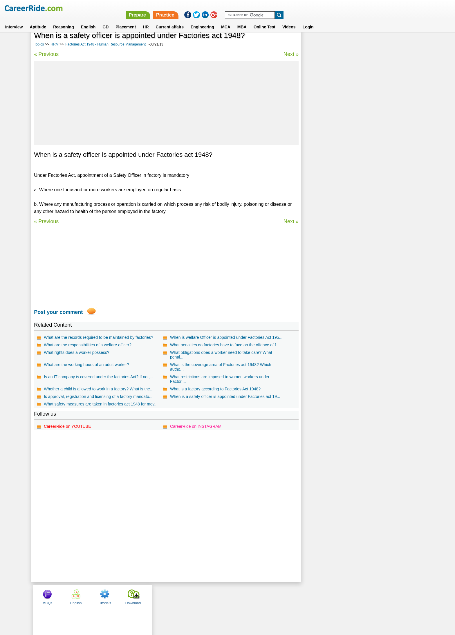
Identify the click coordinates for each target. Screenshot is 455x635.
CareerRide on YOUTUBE (67, 426)
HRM (55, 44)
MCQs (317, 44)
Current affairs (170, 20)
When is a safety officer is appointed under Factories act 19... (225, 396)
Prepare (304, 8)
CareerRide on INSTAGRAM (195, 426)
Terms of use (224, 595)
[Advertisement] (166, 103)
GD (105, 20)
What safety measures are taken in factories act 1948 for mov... (101, 404)
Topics (39, 44)
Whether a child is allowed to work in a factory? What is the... (98, 389)
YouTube (269, 595)
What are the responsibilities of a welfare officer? (87, 345)
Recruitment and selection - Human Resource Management (360, 188)
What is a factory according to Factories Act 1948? (215, 389)
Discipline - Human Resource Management (345, 158)
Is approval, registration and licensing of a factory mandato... (98, 396)
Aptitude (38, 20)
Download (402, 44)
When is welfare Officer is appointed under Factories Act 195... (226, 337)
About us (175, 595)
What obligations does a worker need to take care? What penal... (221, 354)
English (88, 20)
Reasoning (63, 20)
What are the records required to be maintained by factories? (98, 337)
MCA (225, 20)
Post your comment (58, 312)
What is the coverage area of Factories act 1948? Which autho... (220, 367)
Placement (125, 20)
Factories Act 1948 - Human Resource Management (105, 44)
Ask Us (248, 595)
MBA (242, 20)
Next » (290, 54)
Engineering (202, 20)
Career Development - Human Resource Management (354, 178)
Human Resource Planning (331, 198)
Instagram (291, 595)
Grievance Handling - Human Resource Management (354, 168)
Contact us (198, 595)
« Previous (46, 54)
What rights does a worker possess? (76, 352)
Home (155, 595)
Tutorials (374, 44)
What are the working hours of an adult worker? (86, 364)
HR (146, 20)
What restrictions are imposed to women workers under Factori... (219, 379)
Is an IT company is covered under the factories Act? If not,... (98, 376)
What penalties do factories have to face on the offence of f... (224, 345)
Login (308, 20)
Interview (14, 20)
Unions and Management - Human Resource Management (358, 147)
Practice (332, 8)
